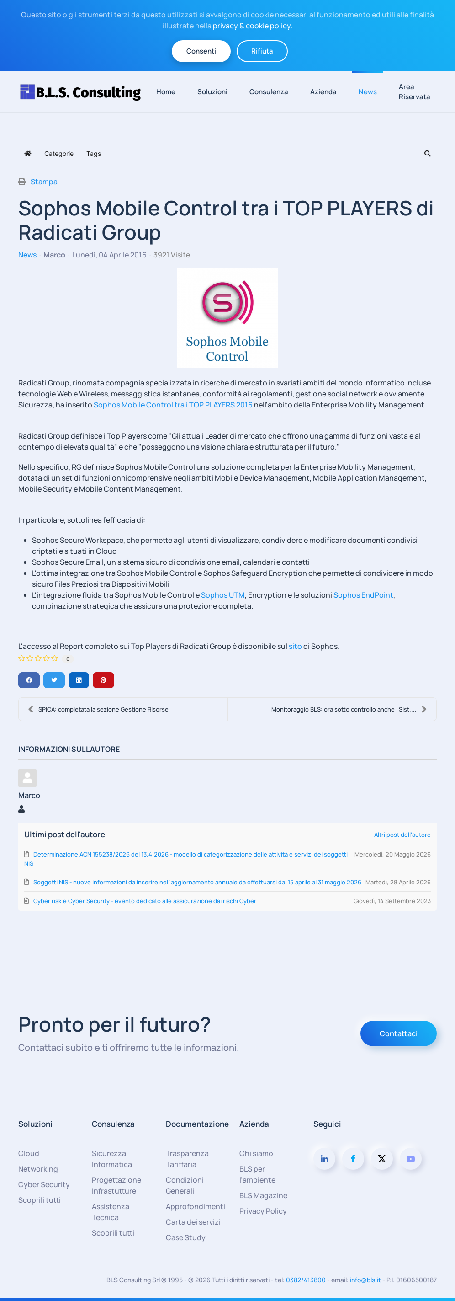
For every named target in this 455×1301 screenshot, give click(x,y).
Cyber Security (44, 1184)
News (368, 91)
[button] (427, 153)
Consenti (201, 51)
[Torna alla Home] (84, 91)
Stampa (44, 182)
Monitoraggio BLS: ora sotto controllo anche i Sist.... (349, 709)
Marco (54, 255)
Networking (38, 1169)
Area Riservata (414, 92)
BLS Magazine (263, 1195)
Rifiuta (262, 51)
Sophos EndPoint (363, 595)
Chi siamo (256, 1153)
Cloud (28, 1153)
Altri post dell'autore (402, 834)
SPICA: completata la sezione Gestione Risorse (98, 709)
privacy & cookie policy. (252, 26)
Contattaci (399, 1033)
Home (165, 91)
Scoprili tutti (39, 1200)
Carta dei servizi (193, 1222)
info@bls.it (365, 1279)
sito (296, 646)
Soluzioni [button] (212, 91)
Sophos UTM (223, 595)
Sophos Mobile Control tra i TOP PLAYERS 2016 (173, 405)
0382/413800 (306, 1279)
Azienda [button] (323, 91)
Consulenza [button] (268, 91)
